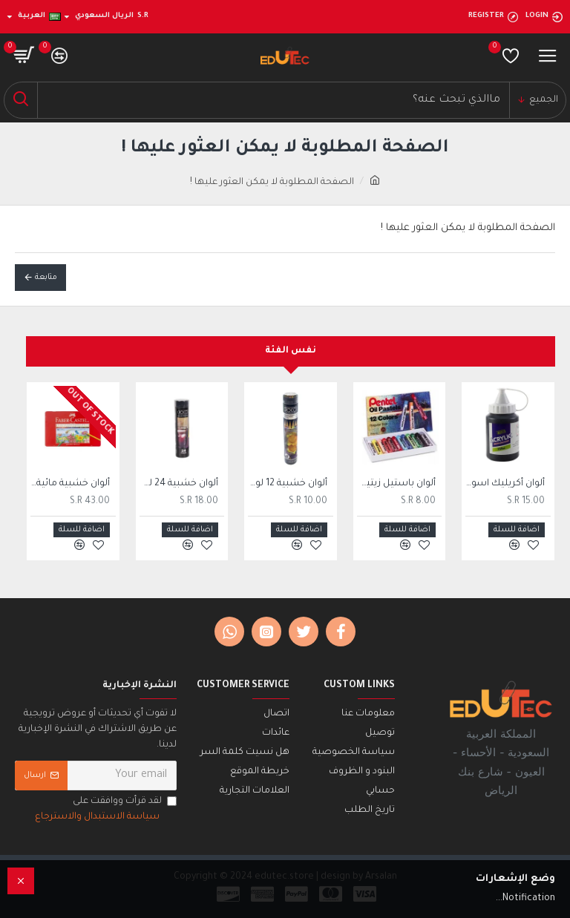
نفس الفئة (290, 351)
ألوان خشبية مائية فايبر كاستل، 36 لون (70, 484)
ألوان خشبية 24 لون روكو (179, 484)
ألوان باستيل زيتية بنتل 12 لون (396, 484)
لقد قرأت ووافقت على (105, 810)
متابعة (46, 277)
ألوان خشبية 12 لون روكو (287, 484)
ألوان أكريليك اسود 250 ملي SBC (505, 484)
